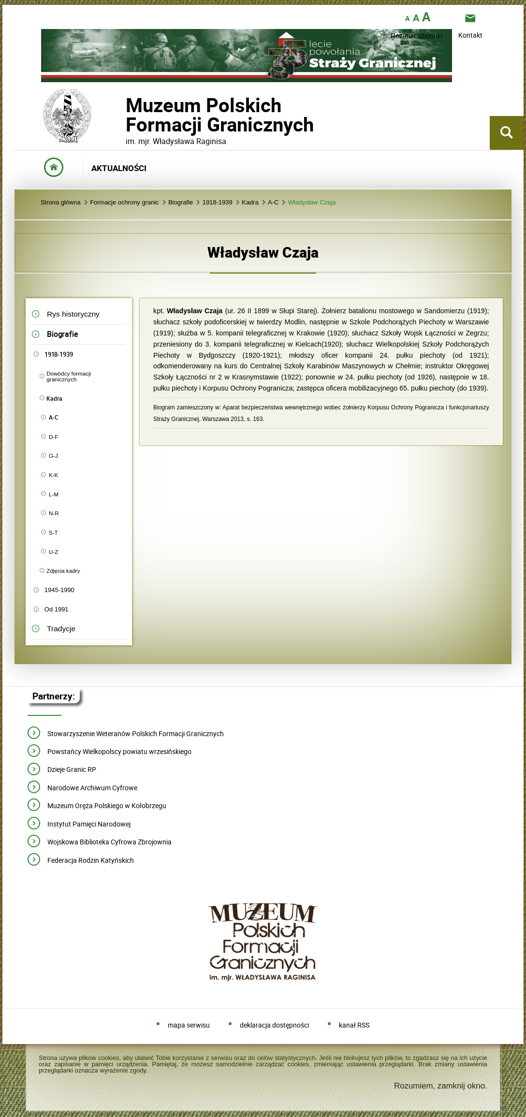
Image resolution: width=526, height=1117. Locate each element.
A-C (273, 203)
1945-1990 (59, 590)
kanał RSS (354, 1025)
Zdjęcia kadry (63, 570)
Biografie (180, 203)
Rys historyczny (73, 314)
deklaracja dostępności (274, 1025)
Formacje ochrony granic (124, 203)
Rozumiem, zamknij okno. (440, 1085)
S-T (53, 532)
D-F (53, 437)
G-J (53, 455)
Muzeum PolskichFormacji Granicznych (125, 114)
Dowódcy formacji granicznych (68, 376)
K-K (53, 475)
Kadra (250, 203)
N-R (54, 513)
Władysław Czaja (312, 203)
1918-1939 (218, 203)
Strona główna (61, 203)
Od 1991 (56, 609)
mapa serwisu (189, 1025)
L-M (53, 494)
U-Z (53, 552)
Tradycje (61, 628)
